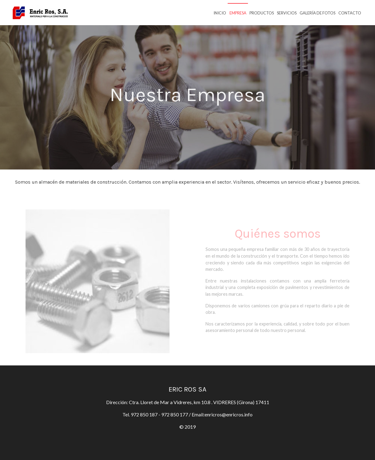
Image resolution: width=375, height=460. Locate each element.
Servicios (287, 12)
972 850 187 (144, 414)
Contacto (349, 12)
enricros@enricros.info (229, 414)
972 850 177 (175, 414)
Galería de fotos (317, 12)
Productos (261, 12)
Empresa (237, 12)
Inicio (219, 12)
